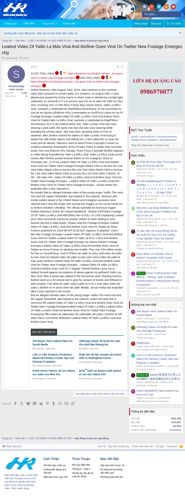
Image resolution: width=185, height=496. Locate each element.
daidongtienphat (168, 140)
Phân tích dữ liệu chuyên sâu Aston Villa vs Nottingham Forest (100, 356)
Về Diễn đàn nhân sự (55, 465)
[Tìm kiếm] (161, 14)
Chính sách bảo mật (142, 446)
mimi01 (85, 349)
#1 (122, 67)
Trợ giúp (160, 446)
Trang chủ (11, 23)
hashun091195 (147, 136)
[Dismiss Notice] (179, 33)
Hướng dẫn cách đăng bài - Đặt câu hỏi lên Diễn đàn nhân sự (41, 33)
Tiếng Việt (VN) (12, 446)
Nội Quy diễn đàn (81, 464)
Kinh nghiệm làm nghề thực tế (151, 349)
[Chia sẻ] (117, 67)
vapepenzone (138, 140)
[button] (57, 23)
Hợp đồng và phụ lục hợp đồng (152, 202)
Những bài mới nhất (143, 304)
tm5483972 (86, 362)
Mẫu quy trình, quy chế (148, 294)
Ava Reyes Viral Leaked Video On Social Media (53, 343)
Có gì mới (48, 23)
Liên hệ (101, 446)
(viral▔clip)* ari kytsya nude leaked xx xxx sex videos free (100, 372)
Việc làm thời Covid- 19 (112, 465)
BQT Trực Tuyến (141, 130)
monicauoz (40, 349)
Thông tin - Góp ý (81, 469)
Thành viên (69, 23)
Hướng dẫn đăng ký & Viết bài (151, 225)
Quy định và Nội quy (118, 446)
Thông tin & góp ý (145, 175)
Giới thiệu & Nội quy (146, 267)
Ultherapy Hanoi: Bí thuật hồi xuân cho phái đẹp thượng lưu (99, 343)
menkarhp (175, 429)
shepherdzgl (11, 58)
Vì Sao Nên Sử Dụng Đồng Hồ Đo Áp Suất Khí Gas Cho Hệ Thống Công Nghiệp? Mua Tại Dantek (156, 234)
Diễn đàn (29, 23)
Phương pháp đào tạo (111, 477)
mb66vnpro (143, 342)
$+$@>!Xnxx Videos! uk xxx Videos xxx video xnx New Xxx (54, 372)
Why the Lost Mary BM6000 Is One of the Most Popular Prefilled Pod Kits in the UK (157, 211)
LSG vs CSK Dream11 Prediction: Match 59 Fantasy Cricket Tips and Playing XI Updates (53, 358)
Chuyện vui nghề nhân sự (149, 248)
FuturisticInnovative (43, 366)
